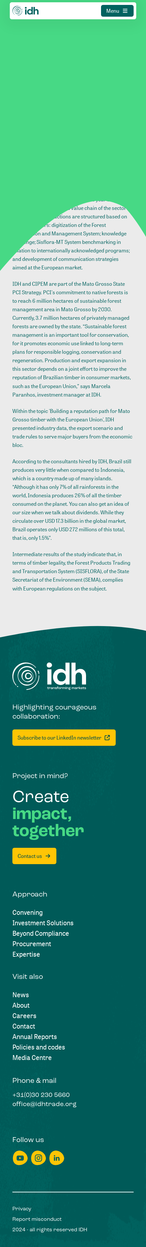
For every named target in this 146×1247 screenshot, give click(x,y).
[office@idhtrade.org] (44, 1104)
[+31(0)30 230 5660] (41, 1095)
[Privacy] (21, 1209)
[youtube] (20, 1158)
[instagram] (38, 1158)
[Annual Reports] (34, 1037)
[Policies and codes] (38, 1047)
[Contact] (23, 1026)
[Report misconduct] (37, 1219)
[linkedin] (57, 1158)
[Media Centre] (32, 1057)
